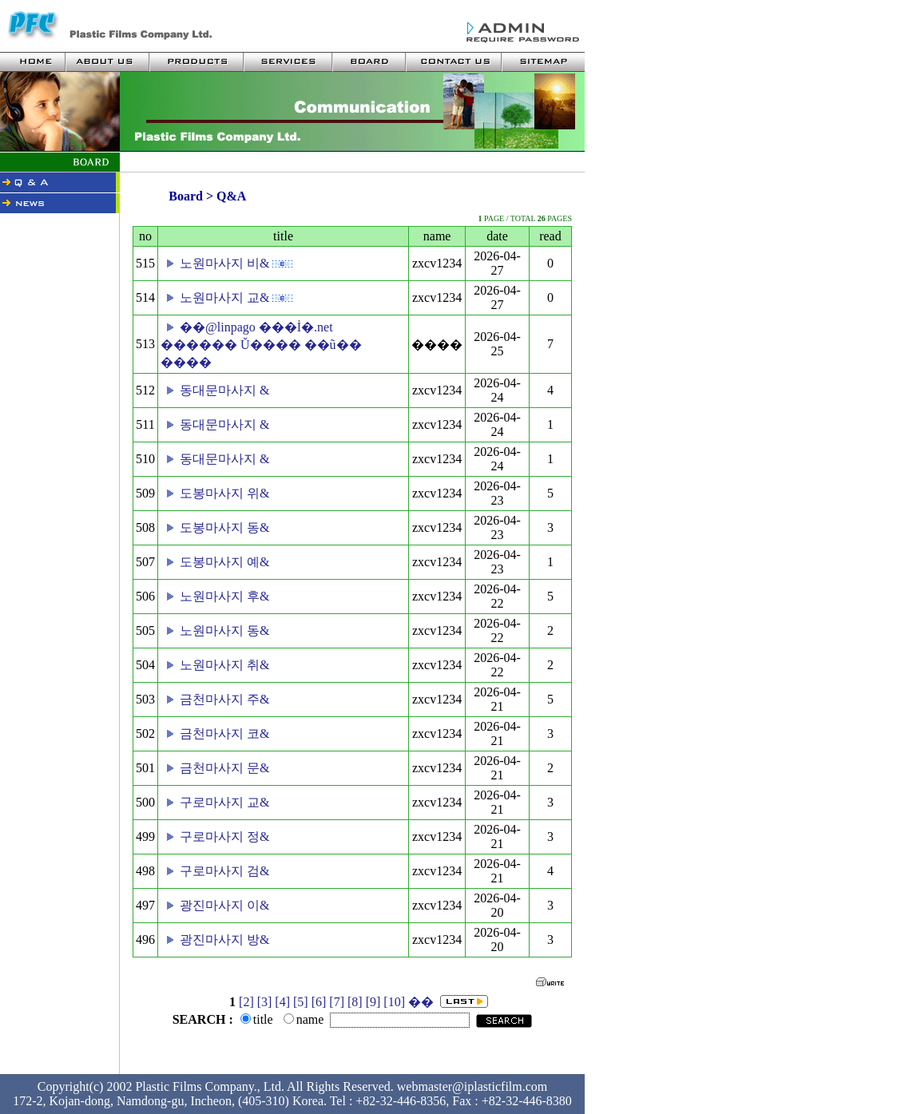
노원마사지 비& (224, 263)
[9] (373, 1002)
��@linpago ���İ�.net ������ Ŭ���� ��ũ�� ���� (261, 344)
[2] (246, 1002)
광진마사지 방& (224, 939)
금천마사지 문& (224, 768)
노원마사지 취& (224, 665)
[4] (282, 1002)
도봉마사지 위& (224, 493)
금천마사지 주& (224, 699)
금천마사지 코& (224, 733)
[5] (300, 1002)
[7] (336, 1002)
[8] (355, 1002)
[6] (319, 1002)
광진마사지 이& (224, 905)
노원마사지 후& (224, 596)
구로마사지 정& (224, 836)
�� (421, 1002)
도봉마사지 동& (224, 527)
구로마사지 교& (224, 802)
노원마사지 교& (224, 297)
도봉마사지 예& (224, 562)
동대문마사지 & (224, 390)
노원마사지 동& (224, 630)
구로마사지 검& (224, 871)
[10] (394, 1002)
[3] (264, 1002)
